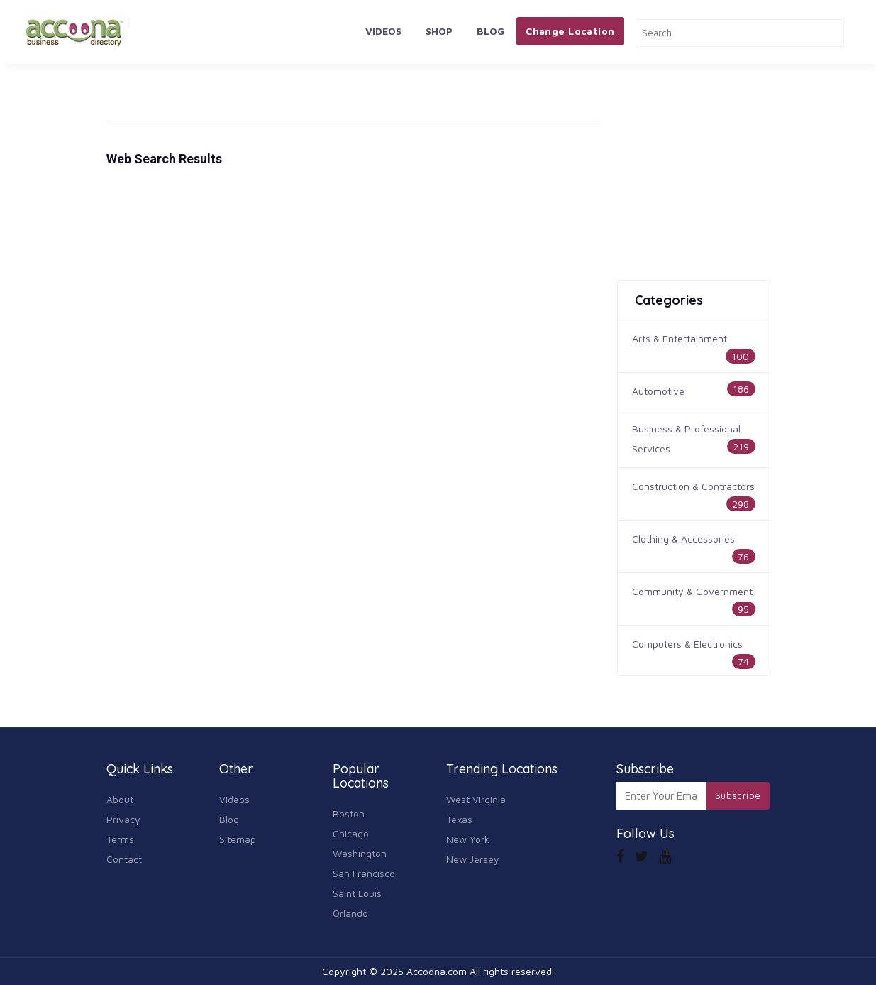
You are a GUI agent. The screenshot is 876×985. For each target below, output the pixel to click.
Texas (459, 819)
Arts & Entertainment (679, 338)
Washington (360, 853)
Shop (439, 31)
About (119, 799)
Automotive (658, 391)
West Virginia (476, 799)
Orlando (350, 913)
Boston (349, 813)
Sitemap (237, 839)
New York (467, 839)
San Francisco (364, 873)
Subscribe (738, 795)
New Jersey (472, 859)
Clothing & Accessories (683, 539)
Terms (120, 839)
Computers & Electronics (687, 644)
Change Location (570, 31)
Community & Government (692, 591)
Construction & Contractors (693, 486)
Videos (383, 31)
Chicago (351, 833)
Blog (490, 31)
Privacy (123, 819)
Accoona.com (436, 971)
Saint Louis (357, 893)
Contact (124, 859)
